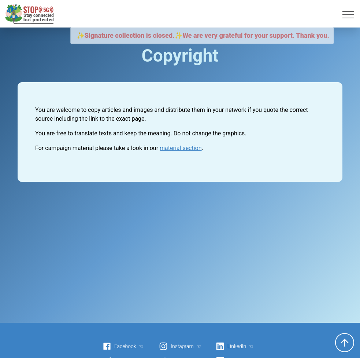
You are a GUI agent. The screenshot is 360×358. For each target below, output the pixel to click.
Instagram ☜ (180, 346)
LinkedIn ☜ (234, 346)
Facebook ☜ (123, 346)
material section (181, 148)
